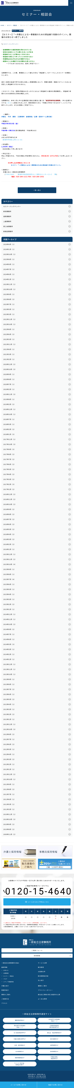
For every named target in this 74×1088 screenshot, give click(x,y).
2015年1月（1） (9, 609)
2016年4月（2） (9, 534)
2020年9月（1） (9, 374)
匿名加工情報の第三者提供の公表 (49, 994)
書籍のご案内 (42, 986)
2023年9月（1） (9, 294)
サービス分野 (42, 963)
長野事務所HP (54, 1045)
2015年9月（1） (9, 569)
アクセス (4, 1003)
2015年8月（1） (9, 574)
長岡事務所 (7, 216)
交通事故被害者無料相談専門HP (54, 1026)
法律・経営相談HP (19, 1045)
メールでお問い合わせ (18, 1085)
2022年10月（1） (9, 324)
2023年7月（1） (9, 304)
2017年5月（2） (9, 469)
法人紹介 (41, 980)
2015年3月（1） (9, 599)
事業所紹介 (5, 990)
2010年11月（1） (9, 814)
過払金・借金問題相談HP (54, 1032)
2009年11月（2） (9, 834)
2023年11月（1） (9, 284)
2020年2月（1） (9, 389)
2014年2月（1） (9, 654)
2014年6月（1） (9, 639)
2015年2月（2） (9, 604)
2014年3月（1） (9, 649)
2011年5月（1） (9, 804)
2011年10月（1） (9, 779)
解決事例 (41, 967)
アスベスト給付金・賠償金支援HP (19, 1063)
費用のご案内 (5, 994)
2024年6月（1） (9, 274)
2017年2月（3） (9, 484)
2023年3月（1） (9, 314)
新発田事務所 (8, 231)
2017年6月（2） (9, 464)
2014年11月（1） (9, 619)
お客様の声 (41, 972)
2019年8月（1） (9, 399)
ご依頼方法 (5, 999)
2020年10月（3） (9, 369)
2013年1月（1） (9, 719)
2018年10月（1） (9, 414)
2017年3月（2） (9, 479)
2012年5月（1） (9, 749)
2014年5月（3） (9, 644)
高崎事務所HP (54, 1051)
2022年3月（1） (9, 339)
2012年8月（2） (9, 734)
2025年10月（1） (9, 254)
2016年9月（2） (9, 509)
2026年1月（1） (9, 249)
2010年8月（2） (9, 829)
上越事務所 (7, 221)
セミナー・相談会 (12, 25)
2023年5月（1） (9, 309)
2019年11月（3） (9, 394)
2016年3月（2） (9, 539)
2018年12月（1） (9, 409)
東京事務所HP (54, 1039)
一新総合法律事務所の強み (10, 963)
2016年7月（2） (9, 519)
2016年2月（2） (9, 544)
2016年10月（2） (9, 504)
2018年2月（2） (9, 429)
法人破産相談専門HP (20, 1032)
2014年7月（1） (9, 634)
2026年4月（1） (9, 244)
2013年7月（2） (9, 689)
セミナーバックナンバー (11, 44)
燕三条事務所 (8, 226)
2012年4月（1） (9, 754)
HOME (2, 25)
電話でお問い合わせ (55, 1085)
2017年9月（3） (9, 449)
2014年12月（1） (9, 614)
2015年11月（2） (9, 559)
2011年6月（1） (9, 799)
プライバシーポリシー (45, 990)
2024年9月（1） (9, 264)
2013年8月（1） (9, 684)
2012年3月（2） (9, 759)
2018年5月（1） (9, 424)
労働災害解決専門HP (20, 1039)
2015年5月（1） (9, 589)
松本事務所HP (20, 1051)
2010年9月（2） (9, 824)
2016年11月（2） (9, 499)
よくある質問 (42, 999)
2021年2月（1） (9, 359)
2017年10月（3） (9, 444)
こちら (8, 103)
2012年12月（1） (9, 724)
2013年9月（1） (9, 679)
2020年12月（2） (9, 364)
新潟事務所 (7, 211)
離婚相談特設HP (19, 1020)
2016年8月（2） (9, 514)
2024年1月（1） (9, 279)
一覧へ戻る (37, 190)
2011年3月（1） (9, 809)
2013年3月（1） (9, 709)
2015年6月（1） (9, 584)
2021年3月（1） (9, 354)
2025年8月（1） (9, 259)
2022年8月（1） (9, 329)
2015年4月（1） (9, 594)
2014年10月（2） (9, 624)
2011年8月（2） (9, 789)
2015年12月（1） (9, 554)
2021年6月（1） (9, 349)
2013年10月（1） (9, 674)
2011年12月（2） (9, 774)
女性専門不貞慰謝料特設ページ (54, 1020)
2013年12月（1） (9, 664)
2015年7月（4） (9, 579)
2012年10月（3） (9, 729)
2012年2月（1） (9, 764)
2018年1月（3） (9, 434)
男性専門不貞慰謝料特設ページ (19, 1026)
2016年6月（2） (9, 524)
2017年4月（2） (9, 474)
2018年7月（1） (9, 419)
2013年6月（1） (9, 694)
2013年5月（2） (9, 699)
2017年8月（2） (9, 454)
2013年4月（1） (9, 704)
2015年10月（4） (9, 564)
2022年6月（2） (9, 334)
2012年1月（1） (9, 769)
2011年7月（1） (9, 794)
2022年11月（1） (9, 319)
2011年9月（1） (9, 784)
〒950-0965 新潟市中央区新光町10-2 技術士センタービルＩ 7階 (31, 174)
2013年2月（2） (9, 714)
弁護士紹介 (5, 986)
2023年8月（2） (9, 299)
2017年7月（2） (9, 459)
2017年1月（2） (9, 489)
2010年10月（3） (9, 819)
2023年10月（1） (9, 289)
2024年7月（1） (9, 269)
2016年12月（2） (9, 494)
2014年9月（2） (9, 629)
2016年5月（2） (9, 529)
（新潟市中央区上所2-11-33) (11, 140)
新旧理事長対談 (43, 976)
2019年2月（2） (9, 404)
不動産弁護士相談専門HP (54, 1057)
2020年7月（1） (9, 384)
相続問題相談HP (19, 1057)
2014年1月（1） (9, 659)
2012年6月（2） (9, 744)
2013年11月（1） (9, 669)
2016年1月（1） (9, 549)
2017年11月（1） (9, 439)
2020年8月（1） (9, 379)
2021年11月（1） (9, 344)
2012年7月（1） (9, 739)
